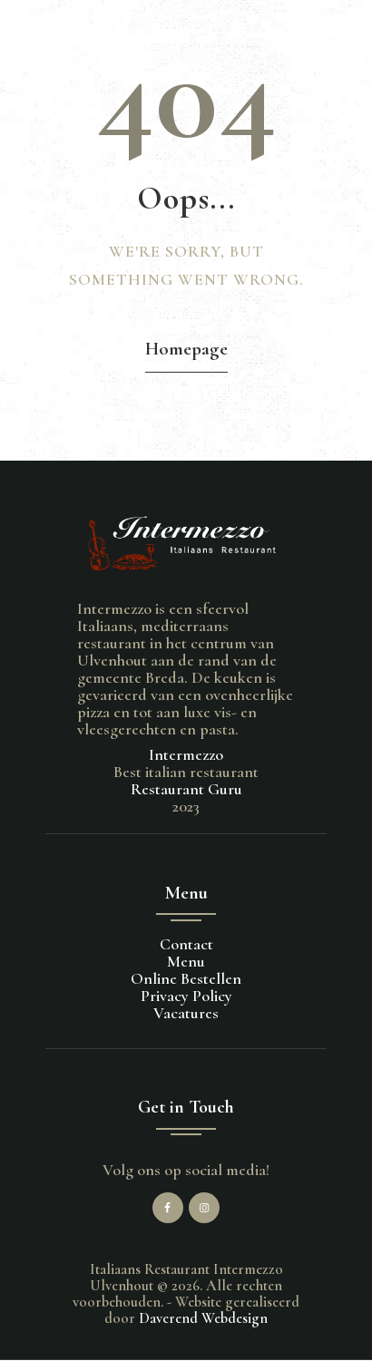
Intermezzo (186, 754)
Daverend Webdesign (203, 1318)
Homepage (186, 348)
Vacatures (186, 1013)
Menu (186, 961)
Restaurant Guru (186, 789)
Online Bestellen (186, 978)
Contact (186, 944)
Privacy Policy (186, 996)
